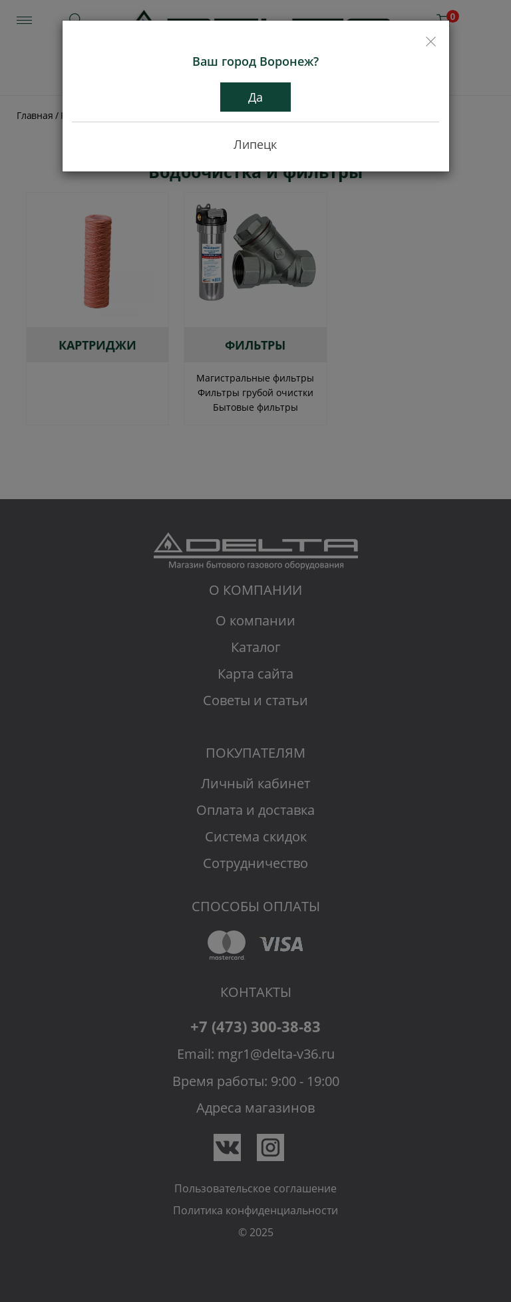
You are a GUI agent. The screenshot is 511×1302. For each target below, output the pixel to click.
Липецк (255, 144)
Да (255, 97)
